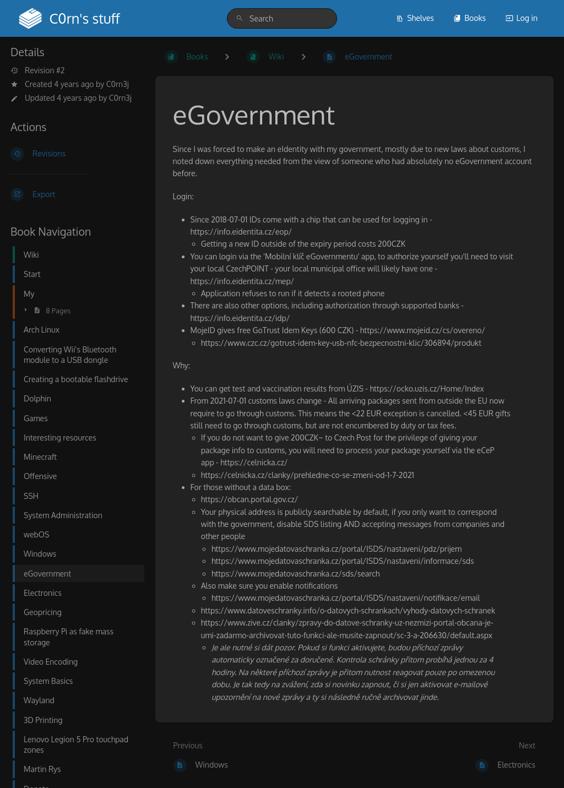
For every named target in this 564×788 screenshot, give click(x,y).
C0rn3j (117, 84)
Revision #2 (37, 70)
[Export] (74, 194)
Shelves (415, 18)
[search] (282, 18)
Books (469, 18)
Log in (522, 18)
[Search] (239, 18)
